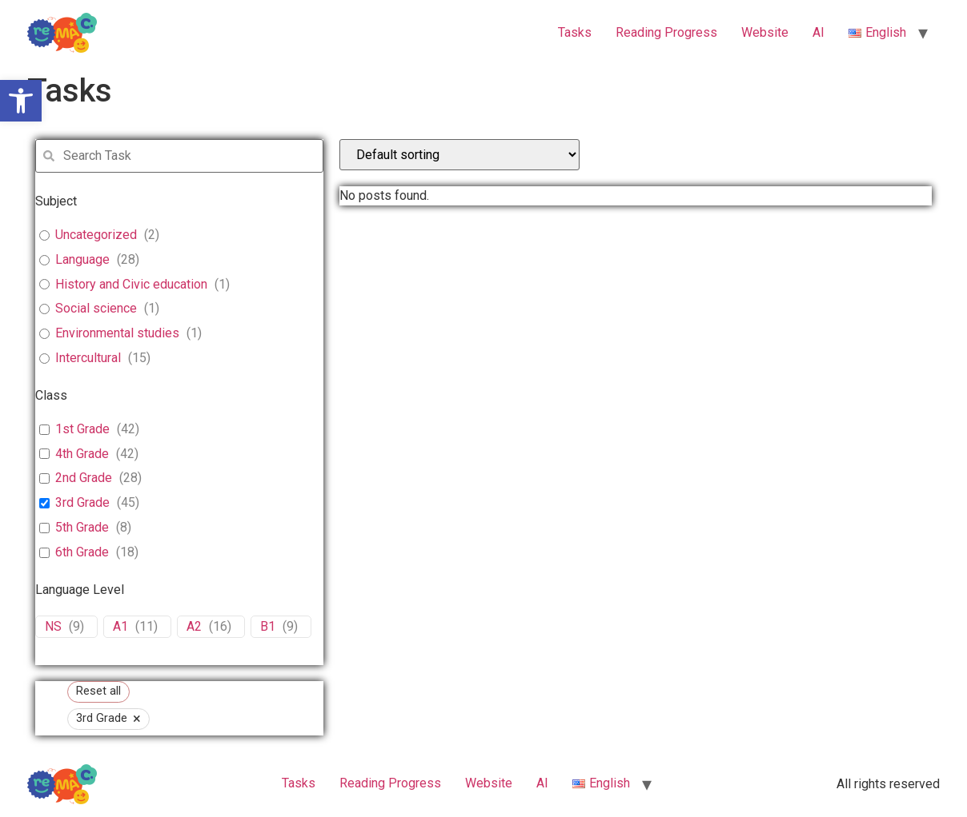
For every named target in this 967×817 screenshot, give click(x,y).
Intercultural (88, 357)
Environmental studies (117, 333)
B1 (267, 626)
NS (53, 626)
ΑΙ (819, 32)
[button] (21, 101)
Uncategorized (96, 234)
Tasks (575, 32)
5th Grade (82, 527)
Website (764, 32)
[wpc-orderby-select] (459, 154)
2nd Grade (83, 477)
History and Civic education (131, 284)
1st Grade (82, 428)
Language (82, 259)
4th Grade (82, 453)
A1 (120, 626)
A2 (194, 626)
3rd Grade (82, 502)
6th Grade (82, 552)
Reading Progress (666, 32)
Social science (96, 308)
